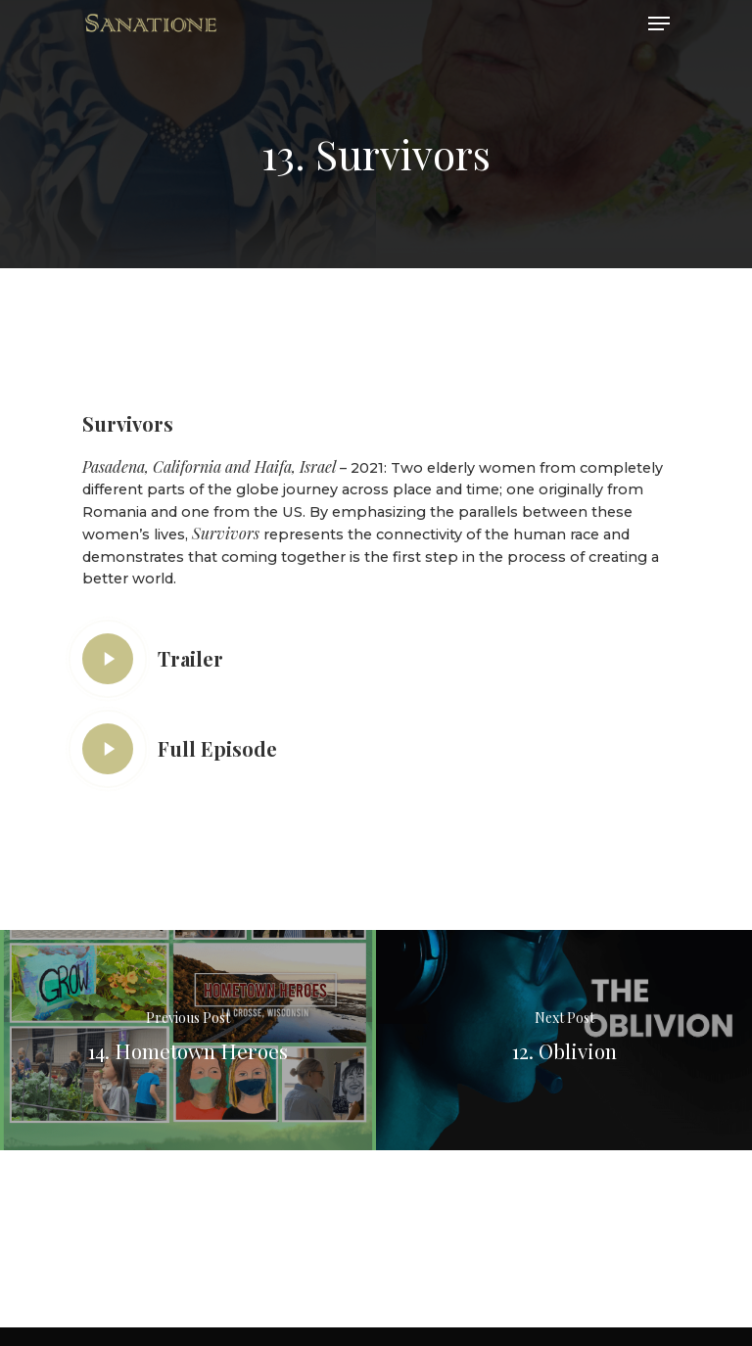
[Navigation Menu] (659, 23)
